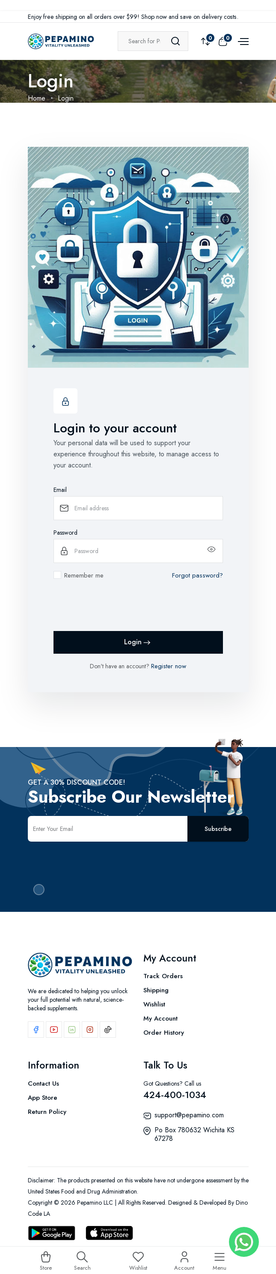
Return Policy (47, 1111)
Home (36, 98)
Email (60, 490)
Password (65, 533)
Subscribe (218, 829)
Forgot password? (197, 575)
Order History (163, 1032)
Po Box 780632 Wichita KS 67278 (194, 1134)
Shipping (156, 990)
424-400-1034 (174, 1094)
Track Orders (163, 976)
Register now (168, 666)
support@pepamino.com (189, 1115)
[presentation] (118, 607)
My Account (160, 1018)
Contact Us (43, 1083)
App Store (42, 1097)
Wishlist (154, 1004)
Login (138, 642)
